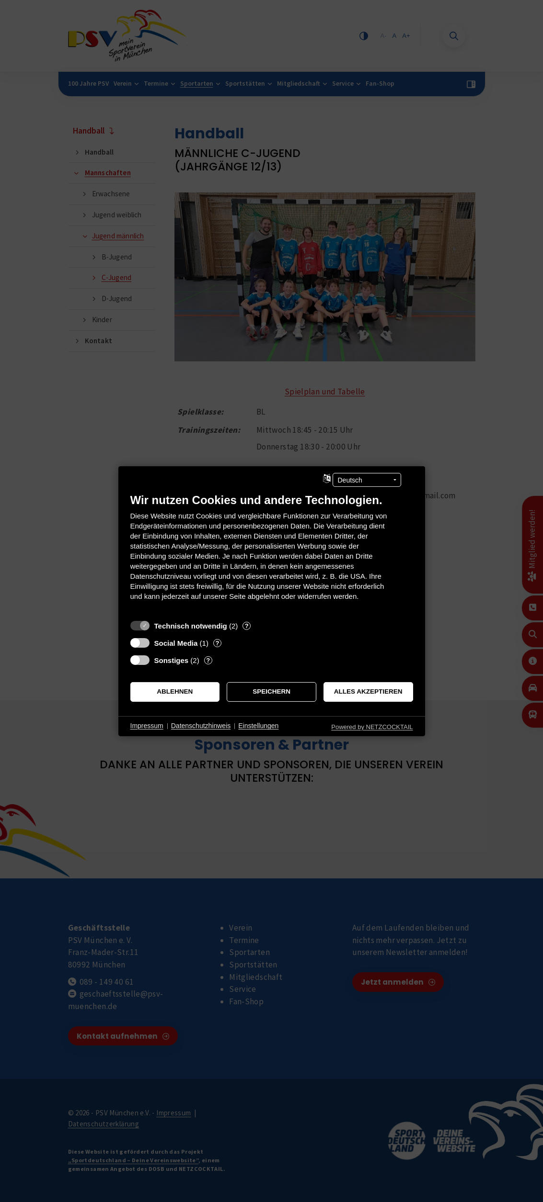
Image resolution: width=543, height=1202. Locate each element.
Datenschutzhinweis (201, 726)
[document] (271, 553)
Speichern (271, 691)
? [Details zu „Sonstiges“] (208, 659)
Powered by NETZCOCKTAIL (372, 726)
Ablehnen (175, 691)
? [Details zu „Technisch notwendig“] (247, 625)
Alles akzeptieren (368, 691)
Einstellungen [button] (258, 726)
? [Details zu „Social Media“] (217, 642)
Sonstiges (171, 660)
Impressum (146, 726)
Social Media (176, 643)
